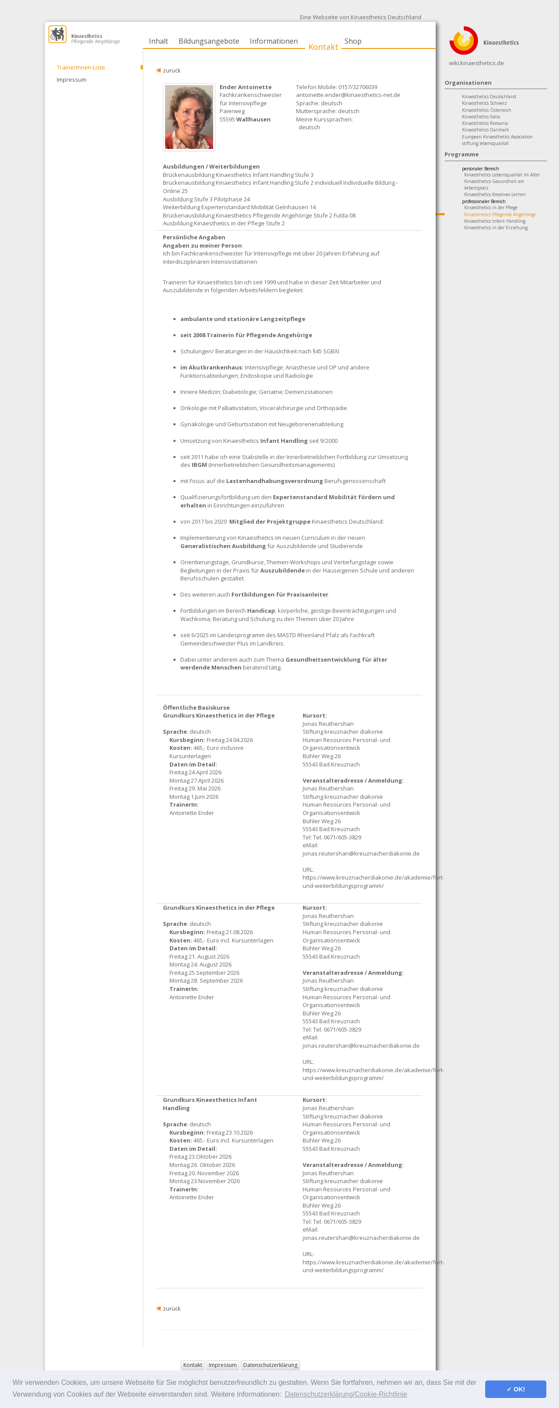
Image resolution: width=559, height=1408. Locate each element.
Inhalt (158, 41)
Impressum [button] (223, 1365)
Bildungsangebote (209, 41)
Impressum (71, 79)
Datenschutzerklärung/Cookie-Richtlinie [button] (346, 1394)
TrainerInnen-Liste (81, 67)
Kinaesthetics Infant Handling (494, 221)
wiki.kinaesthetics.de (476, 63)
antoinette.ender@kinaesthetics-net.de (348, 95)
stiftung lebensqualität (485, 143)
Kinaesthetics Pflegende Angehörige (500, 214)
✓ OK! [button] (516, 1389)
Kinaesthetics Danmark (485, 130)
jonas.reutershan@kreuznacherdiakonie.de (361, 853)
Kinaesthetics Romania (485, 123)
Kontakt (323, 46)
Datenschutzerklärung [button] (270, 1365)
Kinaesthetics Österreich (486, 110)
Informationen (274, 41)
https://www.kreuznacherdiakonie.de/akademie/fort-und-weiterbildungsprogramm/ (373, 881)
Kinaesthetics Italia (481, 117)
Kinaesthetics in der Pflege (491, 207)
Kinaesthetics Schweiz (484, 103)
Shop (353, 41)
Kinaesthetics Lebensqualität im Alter (502, 175)
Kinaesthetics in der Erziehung (496, 227)
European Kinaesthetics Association (497, 137)
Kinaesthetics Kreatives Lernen (495, 194)
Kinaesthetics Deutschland (489, 96)
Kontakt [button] (192, 1365)
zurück (172, 70)
